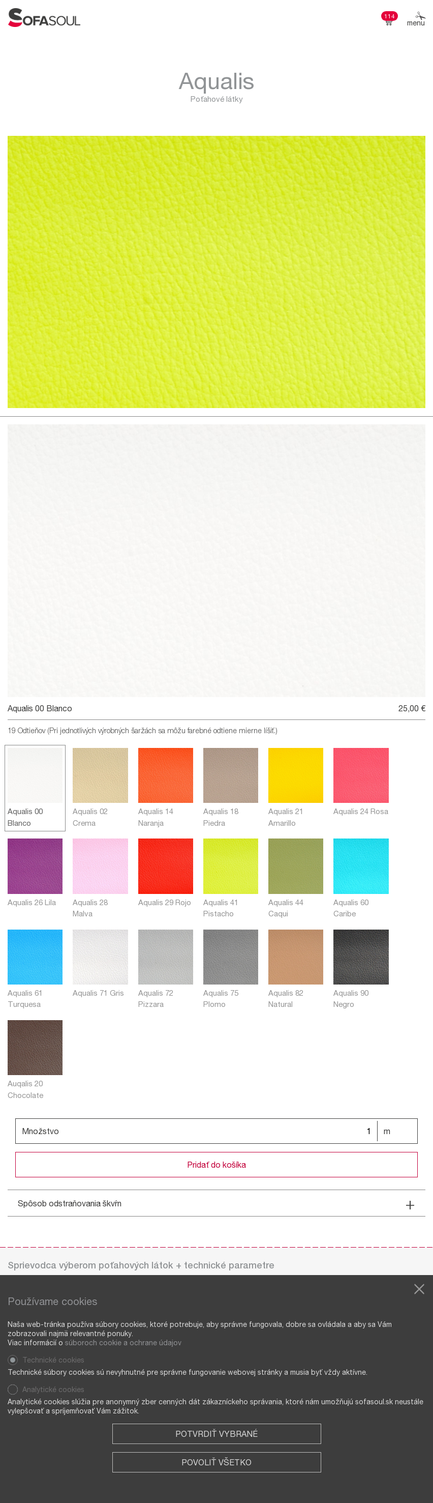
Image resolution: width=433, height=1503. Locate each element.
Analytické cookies (53, 1389)
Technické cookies (53, 1359)
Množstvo (40, 1131)
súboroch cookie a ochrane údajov (123, 1342)
